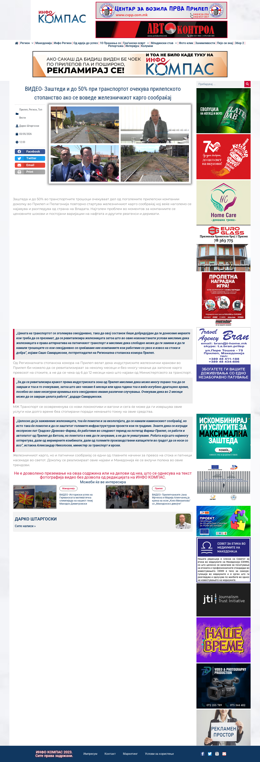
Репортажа (116, 46)
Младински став (164, 43)
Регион (26, 43)
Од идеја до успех (85, 43)
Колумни (147, 46)
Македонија (43, 43)
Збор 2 (239, 43)
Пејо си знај (225, 43)
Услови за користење (159, 754)
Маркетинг (130, 754)
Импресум (90, 754)
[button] (30, 151)
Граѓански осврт (136, 43)
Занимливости (205, 43)
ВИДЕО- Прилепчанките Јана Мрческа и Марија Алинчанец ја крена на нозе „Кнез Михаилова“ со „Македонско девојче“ (171, 499)
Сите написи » (25, 526)
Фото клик (186, 43)
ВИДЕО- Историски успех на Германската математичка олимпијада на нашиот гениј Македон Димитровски (76, 499)
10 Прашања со (110, 43)
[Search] (247, 84)
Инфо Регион (63, 43)
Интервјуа (132, 46)
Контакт (110, 754)
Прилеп (23, 109)
